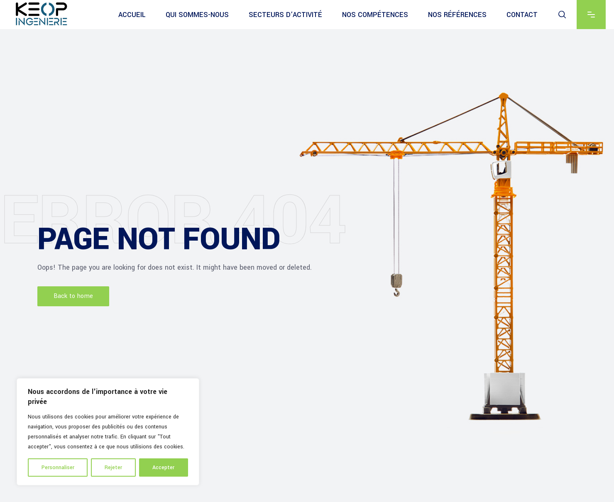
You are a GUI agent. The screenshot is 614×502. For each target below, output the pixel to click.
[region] (108, 431)
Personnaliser (58, 467)
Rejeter (113, 467)
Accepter (163, 467)
